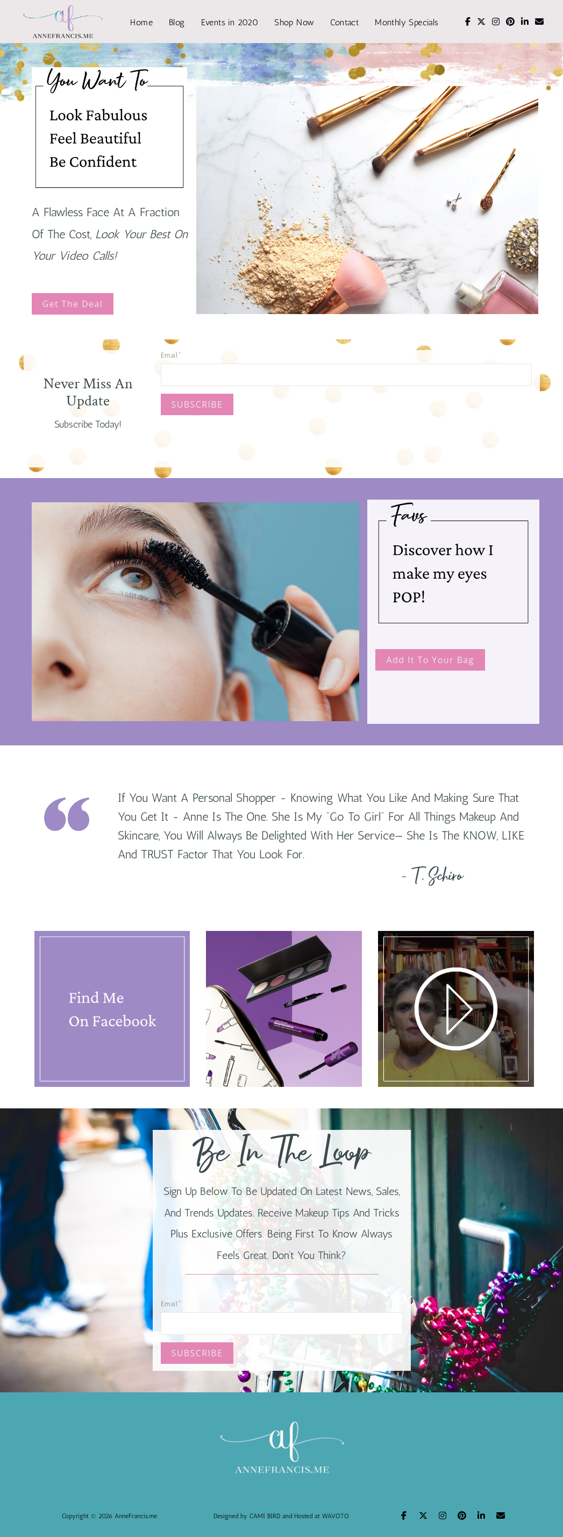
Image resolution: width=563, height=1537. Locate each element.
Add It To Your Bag (430, 660)
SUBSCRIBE (197, 404)
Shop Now (294, 22)
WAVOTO (335, 1516)
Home (141, 22)
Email (169, 355)
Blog (177, 22)
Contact (344, 22)
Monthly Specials (406, 22)
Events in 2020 (230, 22)
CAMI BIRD (265, 1516)
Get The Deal (72, 304)
